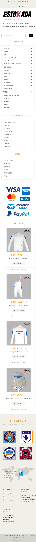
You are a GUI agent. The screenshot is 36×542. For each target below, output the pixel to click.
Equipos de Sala (9, 86)
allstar (7, 128)
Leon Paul (7, 143)
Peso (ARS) (20, 19)
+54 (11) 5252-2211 (10, 1)
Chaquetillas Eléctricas (12, 64)
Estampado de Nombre (11, 95)
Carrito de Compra (22, 23)
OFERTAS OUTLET (8, 98)
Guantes (6, 70)
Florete (6, 48)
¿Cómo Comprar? (9, 23)
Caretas (6, 61)
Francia (6, 170)
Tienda (5, 92)
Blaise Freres (8, 131)
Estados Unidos (9, 161)
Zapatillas (7, 73)
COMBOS (6, 107)
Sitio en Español (8, 497)
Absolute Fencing (10, 122)
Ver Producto (19, 263)
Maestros (7, 82)
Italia (6, 176)
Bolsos (6, 79)
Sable (5, 54)
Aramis (5, 104)
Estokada (7, 137)
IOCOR (25, 540)
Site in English (7, 494)
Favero (6, 140)
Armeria (6, 101)
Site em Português (8, 500)
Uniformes (7, 67)
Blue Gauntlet (9, 134)
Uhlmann (7, 146)
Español (8, 19)
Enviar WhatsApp (23, 1)
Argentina (7, 167)
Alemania (7, 164)
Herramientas (8, 89)
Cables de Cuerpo (9, 57)
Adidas (6, 125)
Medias (5, 76)
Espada (5, 51)
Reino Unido (8, 173)
